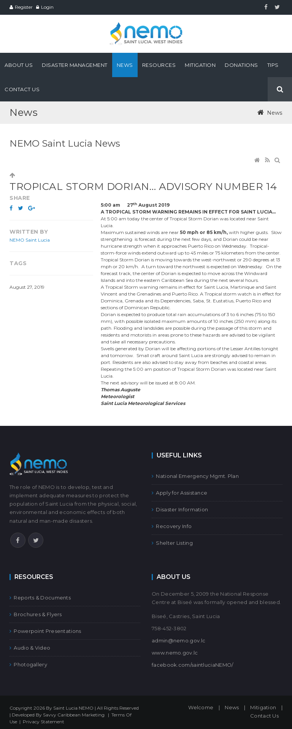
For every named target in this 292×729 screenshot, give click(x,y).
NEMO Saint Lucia (30, 240)
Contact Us (264, 716)
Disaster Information (180, 509)
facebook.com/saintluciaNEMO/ (192, 665)
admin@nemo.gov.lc (178, 640)
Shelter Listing (172, 543)
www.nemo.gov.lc (175, 653)
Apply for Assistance (179, 493)
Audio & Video (30, 648)
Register (24, 7)
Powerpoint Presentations (45, 631)
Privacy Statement (43, 721)
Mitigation (263, 707)
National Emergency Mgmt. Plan (195, 476)
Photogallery (28, 664)
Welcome (200, 707)
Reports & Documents (40, 598)
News (232, 707)
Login (47, 7)
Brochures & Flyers (36, 614)
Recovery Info (172, 526)
